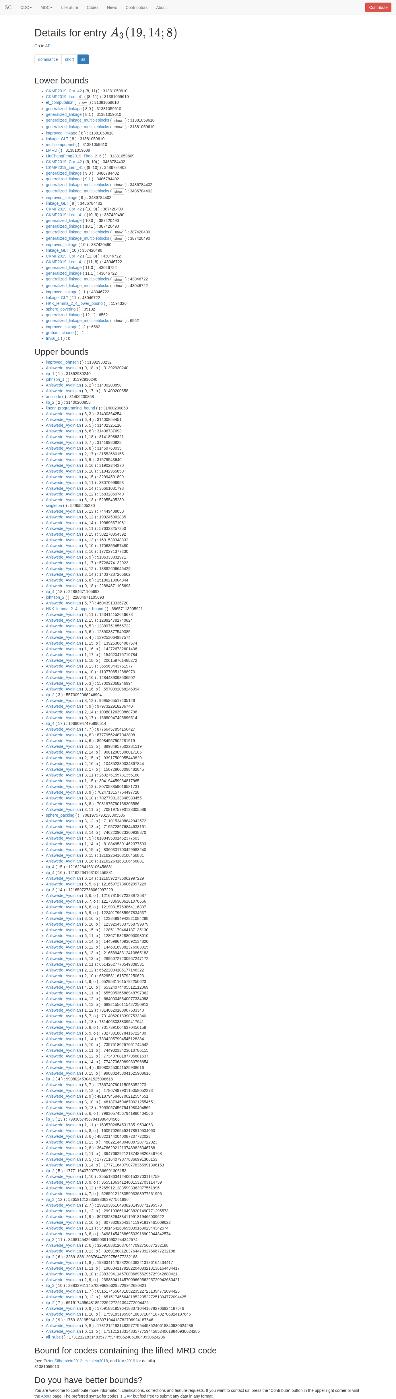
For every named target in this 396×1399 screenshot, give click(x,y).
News (112, 7)
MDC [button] (46, 7)
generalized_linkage (64, 108)
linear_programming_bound (70, 408)
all (83, 59)
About (161, 7)
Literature (69, 7)
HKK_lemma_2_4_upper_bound (74, 608)
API (48, 46)
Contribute (378, 7)
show (83, 103)
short (69, 59)
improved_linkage (61, 133)
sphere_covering (61, 309)
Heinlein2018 (96, 1361)
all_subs (53, 1337)
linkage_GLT (57, 138)
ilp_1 (50, 373)
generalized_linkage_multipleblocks (77, 120)
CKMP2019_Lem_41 (64, 96)
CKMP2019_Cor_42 (64, 91)
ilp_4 (50, 591)
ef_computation (59, 102)
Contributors (136, 7)
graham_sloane (60, 332)
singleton (54, 505)
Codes (92, 7)
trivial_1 (53, 338)
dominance (48, 59)
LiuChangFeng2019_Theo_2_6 (74, 156)
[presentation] (144, 33)
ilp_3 (50, 889)
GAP (127, 1396)
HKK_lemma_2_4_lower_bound (74, 303)
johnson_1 (55, 379)
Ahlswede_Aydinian (63, 368)
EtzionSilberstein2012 (62, 1361)
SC (8, 7)
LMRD (51, 150)
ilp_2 (50, 402)
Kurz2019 (126, 1361)
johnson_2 (55, 597)
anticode (53, 396)
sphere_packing (60, 815)
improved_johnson (62, 362)
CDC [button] (26, 7)
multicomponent (60, 144)
